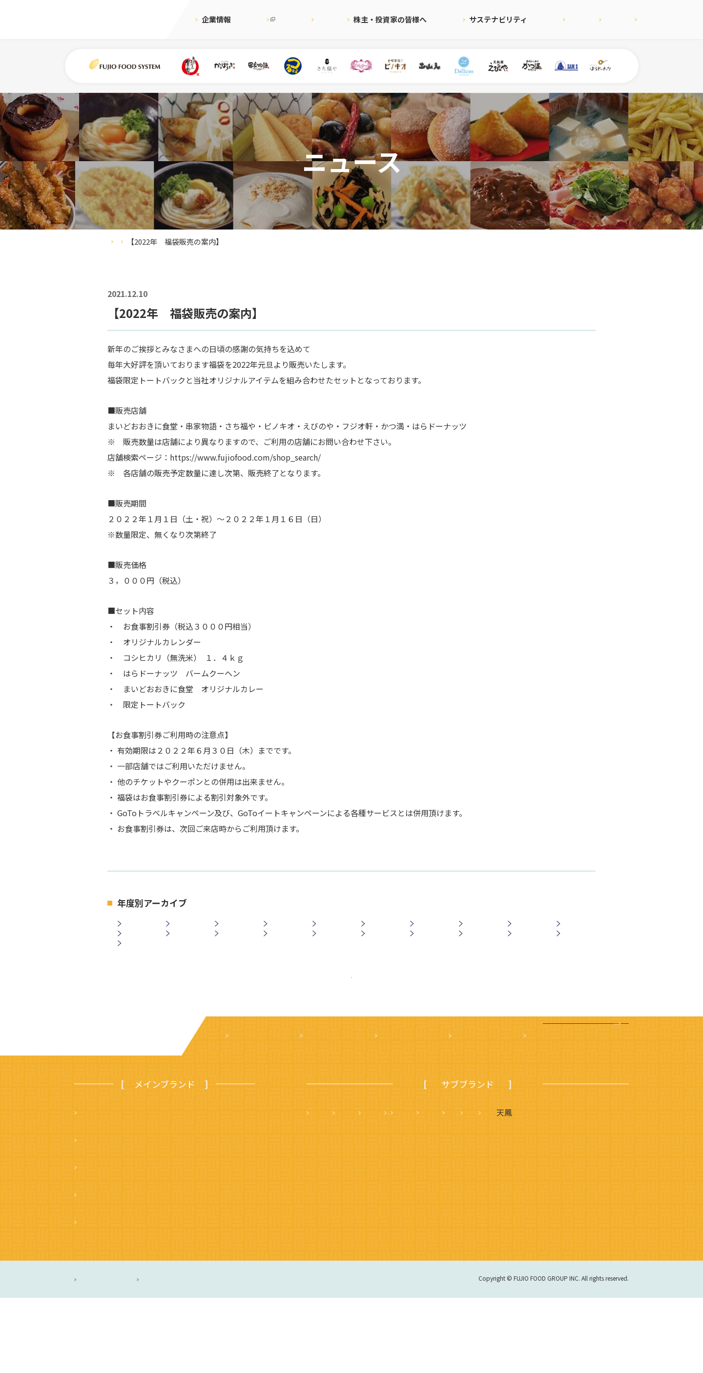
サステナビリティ (469, 19)
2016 (573, 931)
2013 (182, 958)
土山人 (555, 1215)
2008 (426, 958)
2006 (524, 958)
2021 (329, 931)
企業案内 (245, 1111)
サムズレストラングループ (471, 1215)
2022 (280, 931)
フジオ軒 (601, 1187)
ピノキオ (96, 1297)
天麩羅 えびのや (344, 1187)
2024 (182, 931)
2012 (231, 958)
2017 (524, 931)
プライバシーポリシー (115, 1354)
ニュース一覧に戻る (351, 1040)
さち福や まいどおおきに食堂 (456, 1187)
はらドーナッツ (340, 1242)
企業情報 (216, 19)
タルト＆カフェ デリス (356, 1215)
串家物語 (96, 1215)
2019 (426, 931)
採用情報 (529, 19)
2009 (378, 958)
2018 (475, 931)
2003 (134, 984)
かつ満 (548, 1187)
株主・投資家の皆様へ (386, 19)
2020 (378, 931)
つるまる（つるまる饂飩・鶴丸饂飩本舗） (155, 1242)
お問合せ (620, 19)
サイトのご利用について (249, 1354)
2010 (329, 958)
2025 (134, 931)
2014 (134, 958)
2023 (231, 931)
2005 (573, 958)
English (575, 19)
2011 (280, 958)
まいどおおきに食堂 (116, 1187)
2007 (475, 958)
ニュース (318, 19)
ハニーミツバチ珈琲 (421, 1242)
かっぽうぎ (100, 1269)
